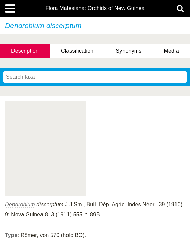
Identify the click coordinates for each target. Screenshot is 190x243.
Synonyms (128, 51)
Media (171, 51)
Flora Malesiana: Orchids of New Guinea (94, 8)
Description (25, 51)
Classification (77, 51)
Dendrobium (20, 204)
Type (11, 235)
